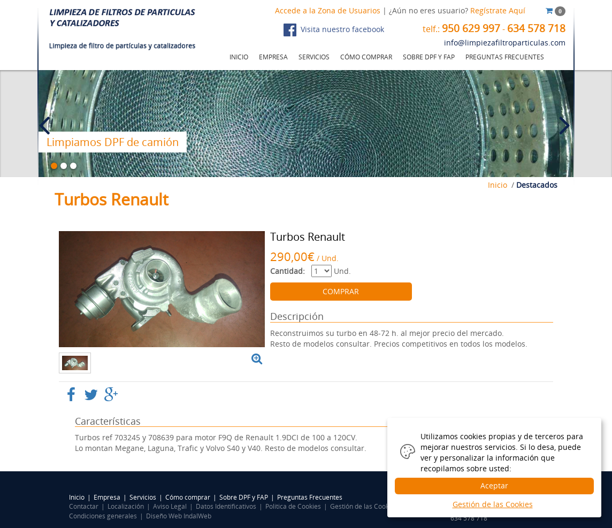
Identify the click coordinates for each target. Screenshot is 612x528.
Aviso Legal (170, 506)
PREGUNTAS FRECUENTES (504, 57)
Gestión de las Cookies (363, 506)
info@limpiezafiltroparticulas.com (504, 42)
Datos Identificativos (226, 506)
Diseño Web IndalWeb (178, 516)
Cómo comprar (187, 497)
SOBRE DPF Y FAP (429, 57)
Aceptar (494, 485)
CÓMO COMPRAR (366, 57)
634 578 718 (536, 28)
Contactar (83, 506)
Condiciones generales (103, 516)
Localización (126, 506)
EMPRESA (273, 57)
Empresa (107, 497)
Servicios (142, 497)
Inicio (497, 185)
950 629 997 (471, 28)
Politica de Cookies (293, 506)
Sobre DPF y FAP (243, 497)
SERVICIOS (314, 57)
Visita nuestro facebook (334, 29)
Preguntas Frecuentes (309, 497)
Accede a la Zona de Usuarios (327, 10)
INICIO (239, 57)
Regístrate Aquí (497, 10)
